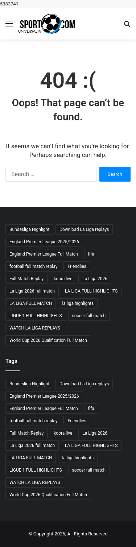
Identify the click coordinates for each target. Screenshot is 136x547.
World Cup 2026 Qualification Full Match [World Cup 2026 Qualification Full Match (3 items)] (48, 340)
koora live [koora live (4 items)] (63, 278)
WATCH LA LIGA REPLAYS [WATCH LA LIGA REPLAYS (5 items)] (34, 328)
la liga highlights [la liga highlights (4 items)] (78, 303)
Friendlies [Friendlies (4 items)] (76, 266)
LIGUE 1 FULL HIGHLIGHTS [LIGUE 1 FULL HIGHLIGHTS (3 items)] (35, 315)
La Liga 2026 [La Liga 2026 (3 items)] (94, 278)
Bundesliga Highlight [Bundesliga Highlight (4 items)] (29, 229)
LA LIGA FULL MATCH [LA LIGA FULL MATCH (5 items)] (30, 303)
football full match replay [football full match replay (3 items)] (33, 266)
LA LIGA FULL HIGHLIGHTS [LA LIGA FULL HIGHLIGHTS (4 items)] (91, 291)
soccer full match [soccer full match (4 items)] (89, 315)
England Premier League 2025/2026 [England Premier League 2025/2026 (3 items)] (44, 241)
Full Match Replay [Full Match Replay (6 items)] (26, 278)
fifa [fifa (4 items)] (91, 254)
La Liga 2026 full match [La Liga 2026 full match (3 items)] (32, 291)
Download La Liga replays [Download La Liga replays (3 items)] (84, 229)
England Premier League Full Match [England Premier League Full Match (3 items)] (43, 254)
